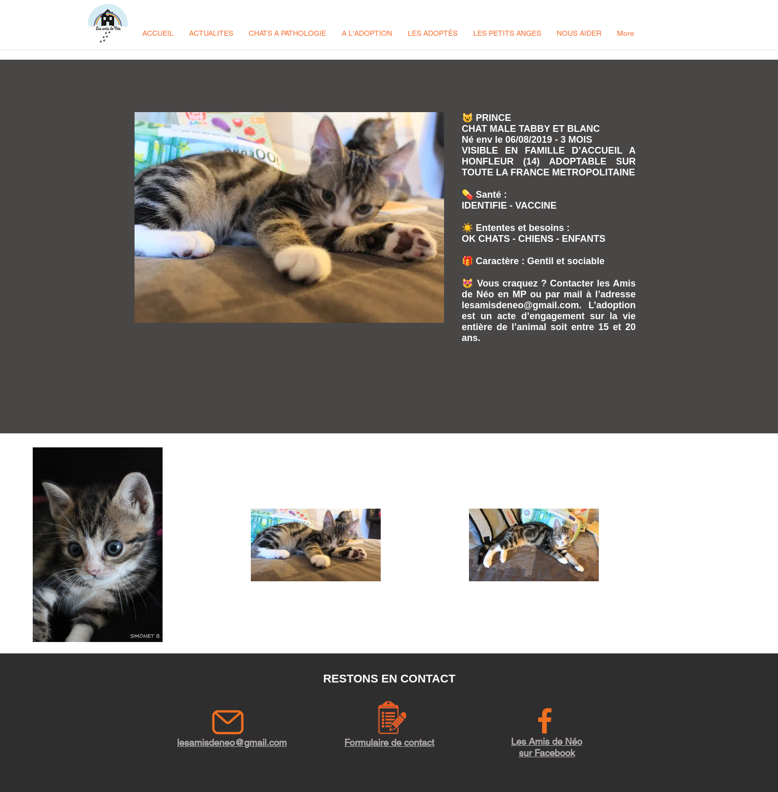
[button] (211, 33)
